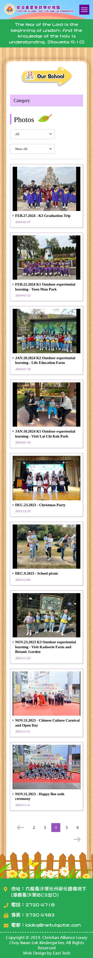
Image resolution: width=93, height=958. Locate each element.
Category (22, 100)
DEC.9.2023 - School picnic (36, 573)
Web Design (34, 953)
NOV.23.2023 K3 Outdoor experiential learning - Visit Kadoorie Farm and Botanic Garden (45, 647)
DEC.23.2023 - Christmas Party (40, 505)
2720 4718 (40, 904)
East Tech (61, 953)
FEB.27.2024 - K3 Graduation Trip (43, 216)
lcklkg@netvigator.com (53, 925)
